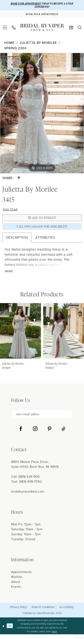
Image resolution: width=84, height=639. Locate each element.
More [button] (9, 275)
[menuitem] (5, 29)
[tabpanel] (42, 114)
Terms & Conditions (43, 612)
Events (16, 591)
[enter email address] (42, 418)
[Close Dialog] (3, 630)
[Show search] (79, 29)
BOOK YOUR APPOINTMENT (24, 3)
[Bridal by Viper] (42, 29)
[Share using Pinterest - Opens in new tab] (18, 179)
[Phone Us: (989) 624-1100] (14, 29)
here (54, 636)
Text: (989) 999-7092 (26, 486)
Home (9, 44)
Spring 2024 (15, 49)
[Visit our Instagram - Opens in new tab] (35, 433)
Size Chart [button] (11, 210)
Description (17, 240)
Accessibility (66, 612)
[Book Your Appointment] (42, 15)
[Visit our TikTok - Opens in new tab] (63, 433)
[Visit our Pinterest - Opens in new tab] (49, 433)
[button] (5, 29)
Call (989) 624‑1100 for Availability (42, 229)
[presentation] (20, 335)
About (15, 586)
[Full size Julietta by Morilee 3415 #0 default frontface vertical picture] (42, 114)
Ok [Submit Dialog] (10, 630)
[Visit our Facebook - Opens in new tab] (20, 433)
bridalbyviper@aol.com (27, 496)
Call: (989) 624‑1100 (25, 481)
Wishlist (16, 581)
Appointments (21, 576)
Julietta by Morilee (38, 44)
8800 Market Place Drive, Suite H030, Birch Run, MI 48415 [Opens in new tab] (35, 469)
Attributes (45, 240)
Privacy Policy (18, 612)
